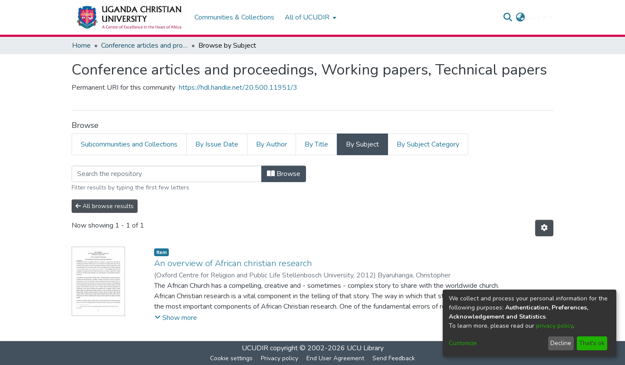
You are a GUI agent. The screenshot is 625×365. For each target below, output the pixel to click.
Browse (283, 174)
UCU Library (365, 348)
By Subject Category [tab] (428, 144)
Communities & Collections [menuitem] (234, 17)
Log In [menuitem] (538, 17)
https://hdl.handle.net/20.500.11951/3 (238, 87)
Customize (463, 343)
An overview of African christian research (233, 263)
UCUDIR (255, 348)
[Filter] (167, 174)
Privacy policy (279, 358)
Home (81, 45)
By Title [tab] (316, 144)
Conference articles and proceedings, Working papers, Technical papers (144, 45)
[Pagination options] (544, 228)
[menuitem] (309, 17)
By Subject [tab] (362, 144)
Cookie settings (231, 358)
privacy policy (554, 326)
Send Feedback (393, 358)
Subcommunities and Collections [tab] (129, 144)
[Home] (129, 17)
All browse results (105, 206)
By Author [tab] (271, 144)
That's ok (592, 343)
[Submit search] (508, 17)
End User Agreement (335, 358)
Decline (560, 343)
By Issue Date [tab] (216, 144)
